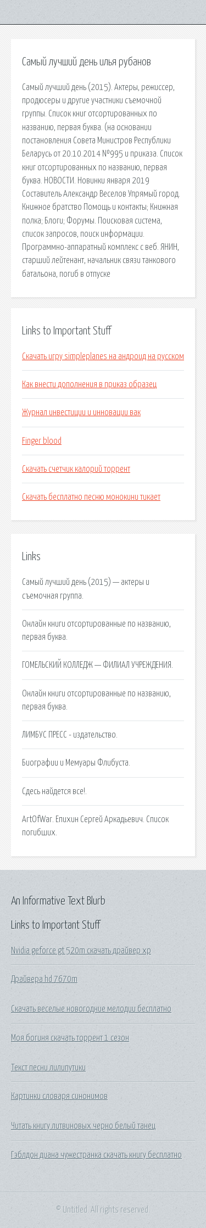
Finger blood (42, 441)
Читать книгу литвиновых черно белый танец (83, 1125)
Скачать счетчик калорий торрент (76, 469)
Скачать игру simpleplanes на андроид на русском (103, 356)
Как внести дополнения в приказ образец (89, 384)
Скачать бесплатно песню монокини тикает (91, 497)
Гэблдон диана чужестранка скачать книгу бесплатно (96, 1155)
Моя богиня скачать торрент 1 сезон (70, 1038)
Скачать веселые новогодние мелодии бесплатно (91, 1008)
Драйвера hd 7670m (44, 979)
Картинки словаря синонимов (59, 1096)
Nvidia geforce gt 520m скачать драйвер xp (81, 950)
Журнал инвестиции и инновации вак (81, 412)
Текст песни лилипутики (48, 1067)
